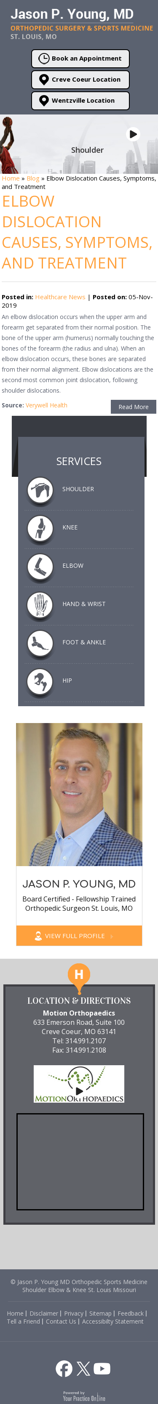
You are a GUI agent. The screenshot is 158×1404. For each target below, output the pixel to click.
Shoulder (78, 489)
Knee (70, 527)
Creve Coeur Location (79, 79)
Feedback (131, 1313)
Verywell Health (46, 405)
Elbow (72, 565)
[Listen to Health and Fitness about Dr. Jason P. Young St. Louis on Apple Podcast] (83, 1353)
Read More (133, 407)
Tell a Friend (23, 1321)
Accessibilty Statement (113, 1321)
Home (11, 178)
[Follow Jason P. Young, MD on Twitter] (83, 1368)
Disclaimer (43, 1313)
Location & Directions (79, 1000)
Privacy (73, 1313)
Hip (67, 680)
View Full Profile (79, 935)
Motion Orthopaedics (79, 1013)
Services (79, 461)
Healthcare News (60, 296)
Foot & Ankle (84, 642)
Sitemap (100, 1313)
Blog (33, 178)
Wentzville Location (76, 100)
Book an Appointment (80, 58)
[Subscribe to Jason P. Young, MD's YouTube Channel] (102, 1368)
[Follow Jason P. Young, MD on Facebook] (64, 1368)
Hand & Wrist (84, 604)
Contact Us (61, 1321)
